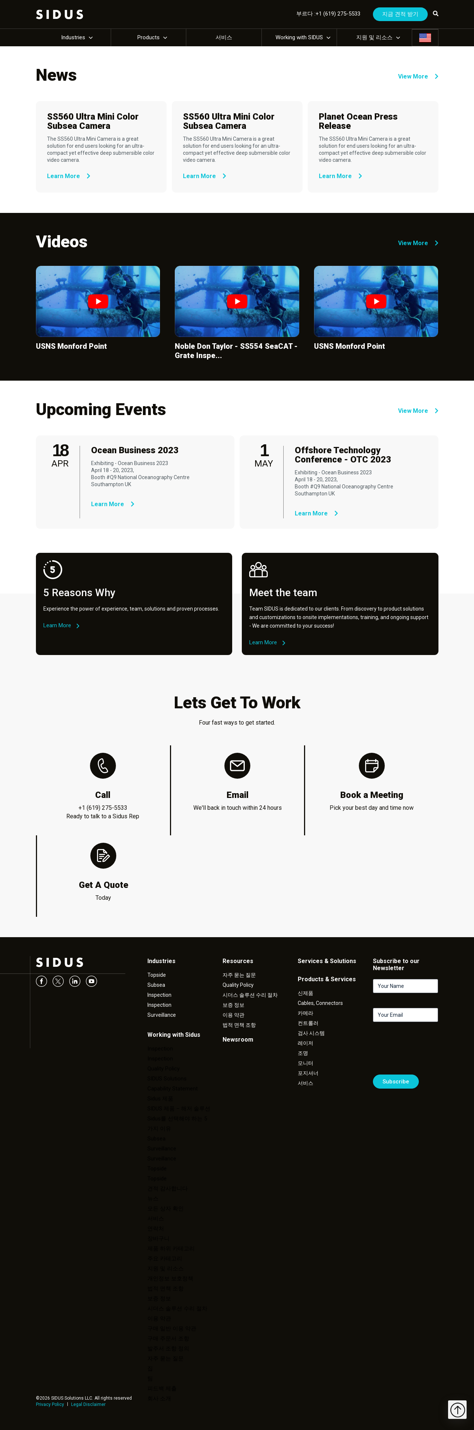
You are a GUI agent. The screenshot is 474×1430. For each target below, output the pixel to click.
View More (418, 76)
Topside (156, 975)
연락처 (155, 1228)
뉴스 (152, 1198)
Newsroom (238, 1039)
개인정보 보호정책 (170, 1278)
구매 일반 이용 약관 (171, 1328)
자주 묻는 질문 (165, 1358)
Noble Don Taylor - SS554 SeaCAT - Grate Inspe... (236, 351)
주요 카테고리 (164, 1258)
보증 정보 (159, 1298)
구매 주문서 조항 (168, 1338)
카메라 (305, 1013)
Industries (73, 37)
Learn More (68, 176)
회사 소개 (159, 1398)
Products (148, 37)
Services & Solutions (327, 961)
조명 (303, 1053)
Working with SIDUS (299, 37)
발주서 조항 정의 (168, 1348)
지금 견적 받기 (400, 14)
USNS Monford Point (71, 346)
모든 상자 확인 (165, 1208)
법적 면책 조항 (165, 1288)
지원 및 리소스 (374, 37)
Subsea (156, 985)
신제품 (305, 993)
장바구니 (158, 1238)
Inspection (159, 995)
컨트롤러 (308, 1023)
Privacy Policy (50, 1404)
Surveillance (161, 1015)
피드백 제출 (162, 1388)
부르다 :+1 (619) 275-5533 (328, 13)
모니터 (305, 1063)
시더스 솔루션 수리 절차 (177, 1308)
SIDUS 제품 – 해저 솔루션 (178, 1108)
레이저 (305, 1043)
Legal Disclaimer (88, 1404)
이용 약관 (159, 1318)
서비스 (224, 37)
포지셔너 (308, 1073)
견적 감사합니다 (167, 1188)
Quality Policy (163, 1068)
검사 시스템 (311, 1033)
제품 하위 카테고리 (171, 1248)
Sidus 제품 (160, 1098)
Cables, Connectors (320, 1003)
